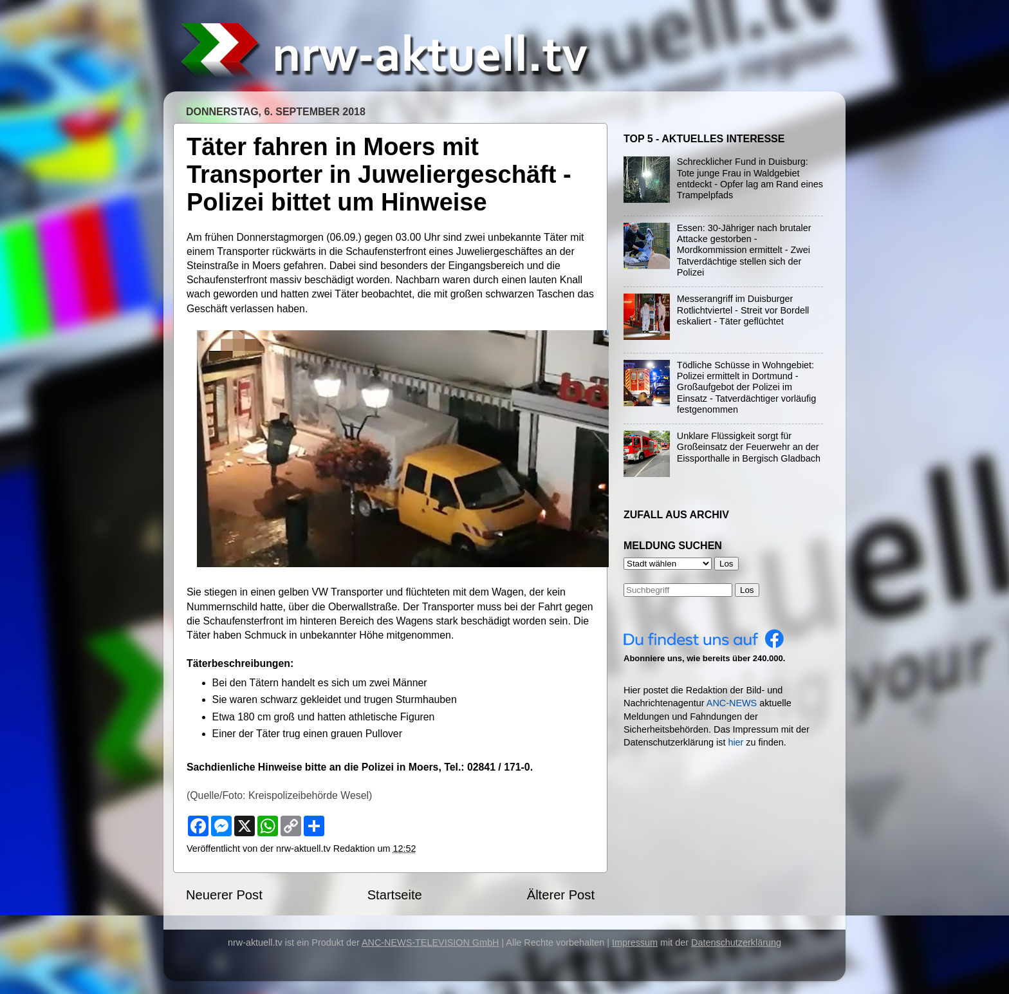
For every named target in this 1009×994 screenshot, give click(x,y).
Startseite (394, 895)
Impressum (635, 942)
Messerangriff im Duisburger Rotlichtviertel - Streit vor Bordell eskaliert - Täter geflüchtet (743, 310)
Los (747, 590)
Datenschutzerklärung (736, 942)
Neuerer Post (224, 895)
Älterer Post (561, 895)
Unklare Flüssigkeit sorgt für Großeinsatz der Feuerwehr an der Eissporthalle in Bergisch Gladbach (748, 447)
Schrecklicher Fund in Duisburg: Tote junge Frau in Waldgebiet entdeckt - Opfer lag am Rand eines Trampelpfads (750, 178)
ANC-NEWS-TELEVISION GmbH (430, 942)
